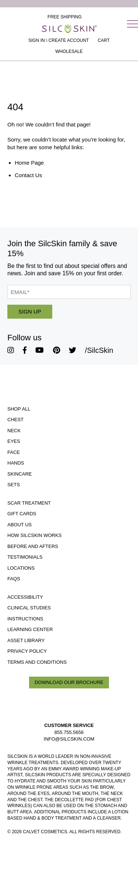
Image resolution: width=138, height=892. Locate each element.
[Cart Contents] (104, 40)
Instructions (25, 618)
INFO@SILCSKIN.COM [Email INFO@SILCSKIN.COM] (69, 739)
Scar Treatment (29, 503)
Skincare (19, 474)
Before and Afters (32, 546)
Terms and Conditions (37, 662)
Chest (15, 419)
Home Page (29, 163)
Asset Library (26, 640)
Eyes (13, 441)
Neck (14, 430)
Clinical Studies (29, 607)
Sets (13, 484)
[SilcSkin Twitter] (72, 350)
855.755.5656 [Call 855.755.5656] (69, 732)
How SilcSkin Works (34, 535)
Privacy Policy (27, 651)
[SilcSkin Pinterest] (56, 350)
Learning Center (30, 629)
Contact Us (28, 175)
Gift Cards (21, 513)
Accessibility (25, 597)
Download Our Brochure (69, 682)
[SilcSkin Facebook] (24, 350)
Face (13, 452)
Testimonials (24, 557)
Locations (21, 568)
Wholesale (69, 51)
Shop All (19, 409)
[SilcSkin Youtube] (39, 350)
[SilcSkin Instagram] (10, 350)
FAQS (13, 578)
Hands (15, 463)
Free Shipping (64, 16)
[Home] (69, 28)
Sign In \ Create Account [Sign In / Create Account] (58, 40)
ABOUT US (19, 524)
